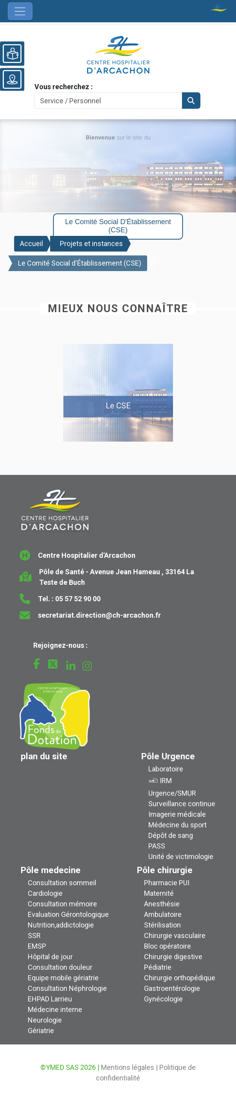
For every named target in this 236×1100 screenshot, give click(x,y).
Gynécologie (163, 999)
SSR (34, 935)
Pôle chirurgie (165, 870)
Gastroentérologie (172, 988)
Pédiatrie (157, 967)
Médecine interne (55, 1009)
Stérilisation (162, 925)
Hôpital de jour (50, 957)
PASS (156, 846)
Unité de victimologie (180, 856)
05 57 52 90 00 (78, 599)
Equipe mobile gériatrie (63, 978)
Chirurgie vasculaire (174, 935)
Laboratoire (165, 769)
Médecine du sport (177, 825)
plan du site (44, 756)
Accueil (31, 243)
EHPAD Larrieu (50, 999)
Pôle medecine (51, 870)
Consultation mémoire (62, 904)
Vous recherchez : (63, 87)
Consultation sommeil (62, 883)
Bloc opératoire (167, 946)
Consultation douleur (60, 967)
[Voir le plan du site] (12, 79)
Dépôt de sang (170, 835)
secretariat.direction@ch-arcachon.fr (99, 615)
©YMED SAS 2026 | (69, 1067)
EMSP (37, 946)
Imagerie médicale (177, 814)
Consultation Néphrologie (67, 988)
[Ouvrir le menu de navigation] (20, 11)
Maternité (159, 893)
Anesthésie (162, 904)
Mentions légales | (129, 1067)
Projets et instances (91, 243)
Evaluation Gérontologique (68, 914)
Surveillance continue (181, 804)
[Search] (108, 100)
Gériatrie (41, 1030)
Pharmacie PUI (166, 883)
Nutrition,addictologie (61, 925)
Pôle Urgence (168, 756)
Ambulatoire (163, 914)
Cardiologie (45, 893)
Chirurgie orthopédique (179, 978)
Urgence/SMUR (172, 793)
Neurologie (45, 1020)
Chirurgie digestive (173, 957)
